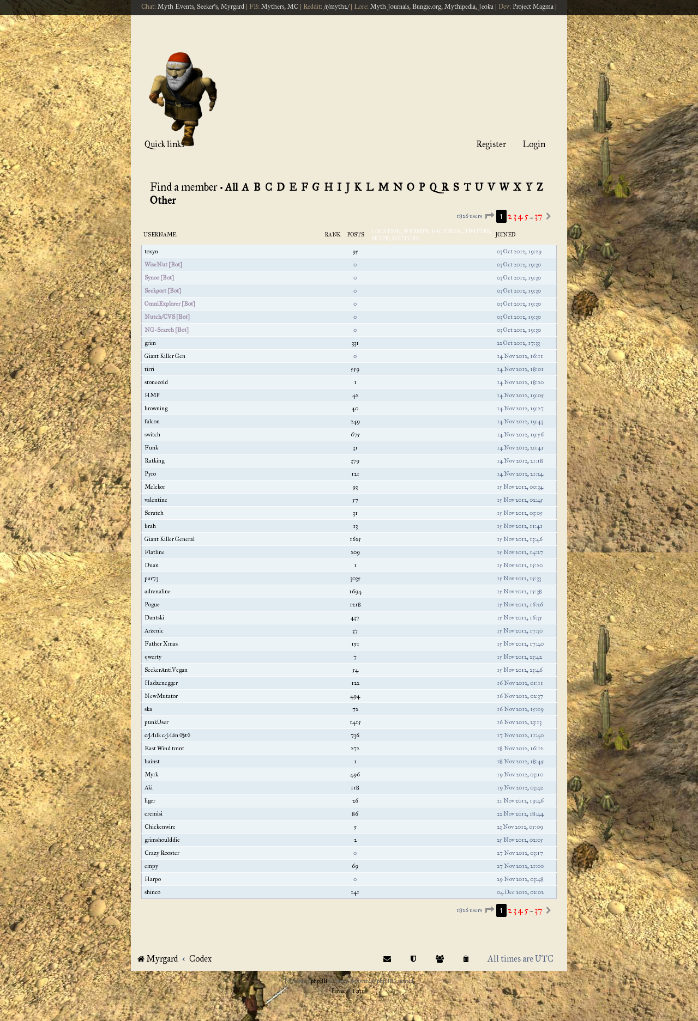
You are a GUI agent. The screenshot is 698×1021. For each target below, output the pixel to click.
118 (355, 787)
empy (151, 866)
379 (355, 460)
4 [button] (520, 216)
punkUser (157, 722)
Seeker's (207, 6)
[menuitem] (466, 958)
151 (355, 643)
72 (355, 709)
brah (150, 526)
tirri (149, 369)
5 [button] (526, 216)
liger (150, 800)
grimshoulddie (162, 839)
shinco (152, 892)
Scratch (154, 512)
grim (150, 343)
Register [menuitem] (491, 144)
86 (355, 813)
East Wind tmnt (164, 748)
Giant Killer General (170, 539)
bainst (152, 761)
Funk (151, 447)
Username (159, 235)
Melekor (155, 486)
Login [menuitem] (533, 144)
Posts (355, 235)
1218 (355, 604)
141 (355, 892)
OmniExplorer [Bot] (170, 303)
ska (148, 709)
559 (355, 369)
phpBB (319, 981)
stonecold (156, 382)
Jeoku (486, 6)
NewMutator (161, 696)
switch (152, 434)
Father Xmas (161, 643)
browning (156, 408)
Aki (149, 787)
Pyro (150, 473)
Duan (152, 565)
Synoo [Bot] (159, 277)
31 (355, 447)
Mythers (272, 6)
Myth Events (176, 6)
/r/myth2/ (336, 6)
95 (355, 251)
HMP (152, 395)
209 (355, 552)
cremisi (154, 813)
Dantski (154, 617)
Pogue (152, 604)
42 (355, 395)
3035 (355, 578)
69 (355, 866)
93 (355, 486)
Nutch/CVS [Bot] (167, 316)
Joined (506, 235)
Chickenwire (160, 826)
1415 (355, 722)
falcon (152, 421)
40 (355, 408)
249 (355, 421)
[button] (489, 216)
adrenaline (158, 591)
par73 (151, 578)
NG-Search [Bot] (167, 329)
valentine (156, 499)
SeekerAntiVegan (166, 669)
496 (355, 774)
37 (355, 630)
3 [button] (514, 216)
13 (355, 526)
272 (355, 748)
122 (355, 682)
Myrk (151, 774)
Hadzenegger (161, 682)
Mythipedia (460, 6)
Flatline (155, 552)
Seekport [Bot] (163, 290)
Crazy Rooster (162, 852)
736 (355, 735)
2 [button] (510, 216)
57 (355, 499)
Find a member (184, 186)
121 (355, 473)
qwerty (153, 656)
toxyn (151, 251)
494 (355, 696)
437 (355, 617)
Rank (333, 235)
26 (355, 800)
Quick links (164, 144)
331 (355, 343)
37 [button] (538, 216)
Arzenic (154, 630)
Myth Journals (389, 6)
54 (355, 669)
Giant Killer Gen (165, 356)
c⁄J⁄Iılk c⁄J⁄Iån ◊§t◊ (167, 735)
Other (163, 200)
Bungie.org (426, 6)
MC (292, 6)
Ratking (154, 460)
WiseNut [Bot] (163, 264)
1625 (355, 539)
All (231, 187)
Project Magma (533, 6)
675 (355, 434)
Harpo (153, 879)
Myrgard (232, 6)
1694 (355, 591)
